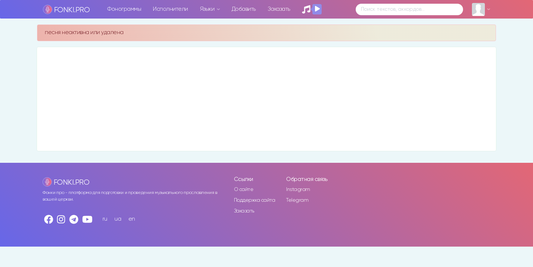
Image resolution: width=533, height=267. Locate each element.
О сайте (244, 189)
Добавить (244, 9)
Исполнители (170, 9)
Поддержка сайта (254, 200)
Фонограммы (124, 9)
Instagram (298, 189)
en (131, 219)
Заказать (279, 9)
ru (105, 219)
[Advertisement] (259, 99)
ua (117, 219)
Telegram (297, 200)
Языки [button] (208, 9)
